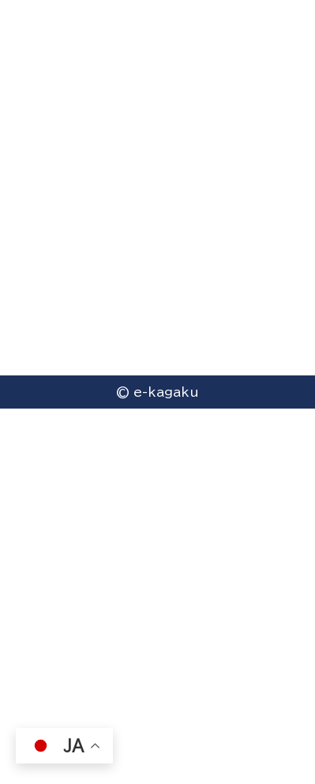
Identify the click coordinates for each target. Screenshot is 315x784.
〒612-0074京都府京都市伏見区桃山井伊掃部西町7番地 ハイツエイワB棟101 (153, 493)
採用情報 (42, 648)
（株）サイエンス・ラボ (73, 709)
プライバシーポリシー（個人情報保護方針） (132, 617)
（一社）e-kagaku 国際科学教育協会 (121, 679)
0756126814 (90, 543)
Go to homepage (157, 206)
